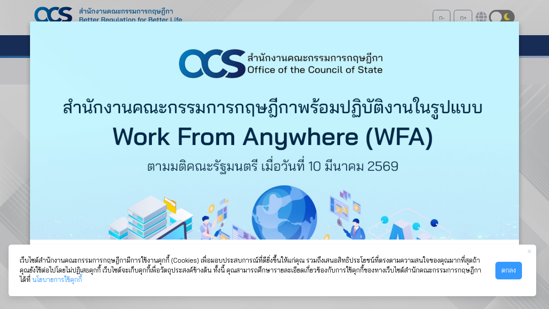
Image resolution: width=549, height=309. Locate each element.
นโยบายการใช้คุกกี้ (57, 280)
